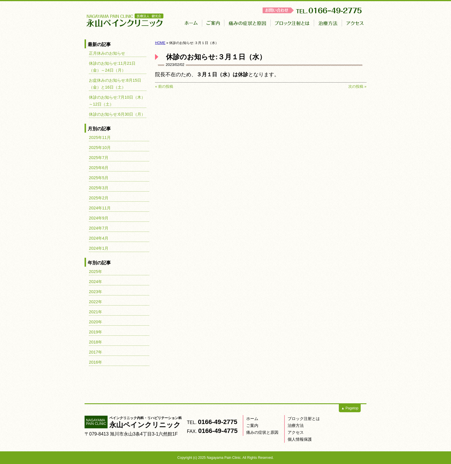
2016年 (95, 362)
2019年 (95, 332)
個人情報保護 (300, 439)
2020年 (95, 322)
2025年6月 (98, 167)
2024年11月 (100, 208)
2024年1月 (98, 248)
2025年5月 (98, 177)
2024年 (95, 281)
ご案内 (252, 425)
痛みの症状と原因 (262, 432)
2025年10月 (100, 147)
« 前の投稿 (164, 86)
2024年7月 (98, 228)
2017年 (95, 352)
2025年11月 (100, 137)
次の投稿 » (357, 86)
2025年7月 (98, 157)
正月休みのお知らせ (107, 53)
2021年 (95, 312)
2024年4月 (98, 238)
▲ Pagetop (349, 408)
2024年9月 (98, 218)
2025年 (95, 271)
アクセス (296, 432)
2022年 (95, 301)
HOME (160, 43)
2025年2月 (98, 198)
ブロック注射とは (304, 418)
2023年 (95, 291)
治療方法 (296, 425)
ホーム (252, 418)
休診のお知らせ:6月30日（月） (117, 114)
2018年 (95, 342)
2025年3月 (98, 188)
